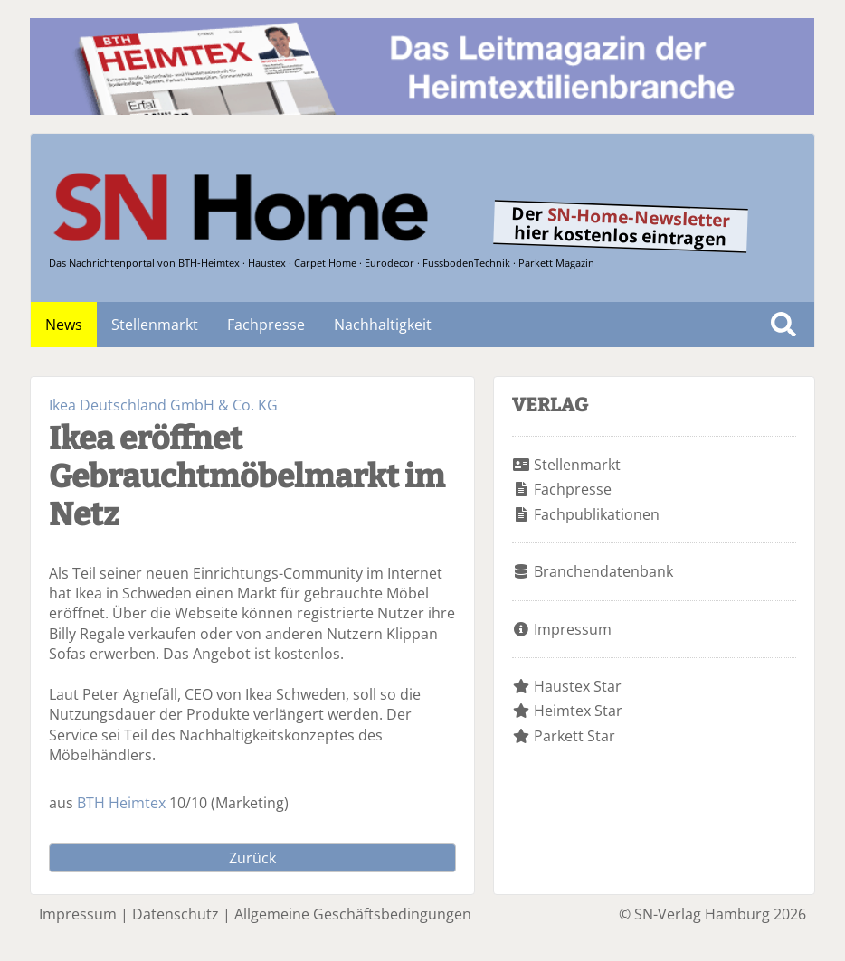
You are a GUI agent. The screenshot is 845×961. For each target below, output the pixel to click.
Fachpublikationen (597, 514)
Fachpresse (266, 324)
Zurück (252, 858)
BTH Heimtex (121, 803)
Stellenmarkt (154, 324)
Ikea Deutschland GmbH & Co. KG (163, 405)
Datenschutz (175, 914)
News (63, 324)
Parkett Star (574, 736)
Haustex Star (578, 686)
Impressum (573, 629)
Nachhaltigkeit (383, 324)
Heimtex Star (578, 711)
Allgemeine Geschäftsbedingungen (352, 914)
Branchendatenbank (603, 571)
